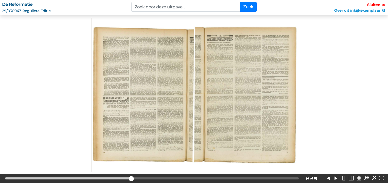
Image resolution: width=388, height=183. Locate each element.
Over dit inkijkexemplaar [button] (360, 10)
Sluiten (376, 5)
